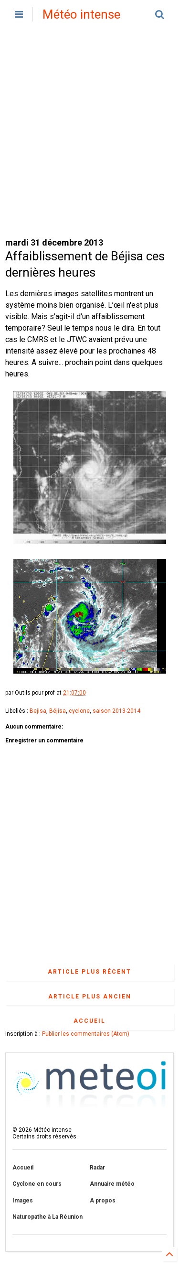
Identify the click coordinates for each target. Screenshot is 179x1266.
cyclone (79, 711)
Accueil (89, 1021)
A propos (103, 1200)
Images (22, 1200)
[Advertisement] (89, 132)
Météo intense (81, 14)
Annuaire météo (112, 1183)
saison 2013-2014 (116, 711)
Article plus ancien (89, 996)
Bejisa (38, 711)
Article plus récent (89, 971)
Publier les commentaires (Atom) (85, 1033)
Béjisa (57, 711)
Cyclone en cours (37, 1183)
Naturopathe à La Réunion (47, 1216)
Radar (97, 1167)
